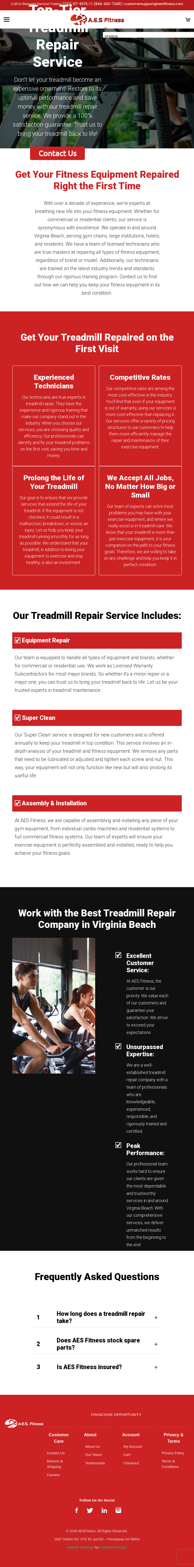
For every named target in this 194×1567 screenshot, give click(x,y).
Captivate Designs (113, 1547)
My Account (133, 1446)
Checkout (131, 1463)
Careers (53, 1475)
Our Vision (93, 1455)
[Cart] (187, 19)
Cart (127, 1455)
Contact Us (57, 153)
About (90, 1434)
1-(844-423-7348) (106, 3)
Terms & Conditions (170, 1464)
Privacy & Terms (173, 1438)
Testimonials (95, 1463)
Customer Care (59, 1438)
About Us (92, 1446)
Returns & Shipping (55, 1464)
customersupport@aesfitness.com (154, 3)
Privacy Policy (173, 1453)
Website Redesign (80, 1547)
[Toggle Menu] (7, 19)
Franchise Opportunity (116, 1415)
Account (131, 1434)
